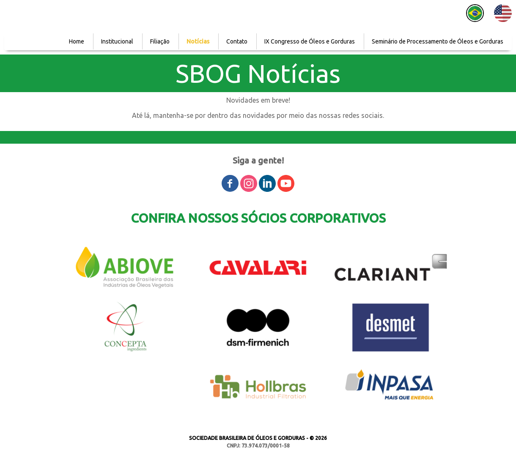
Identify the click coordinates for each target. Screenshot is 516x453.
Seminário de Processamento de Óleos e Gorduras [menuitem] (437, 41)
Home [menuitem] (76, 41)
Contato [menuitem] (236, 41)
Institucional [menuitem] (117, 41)
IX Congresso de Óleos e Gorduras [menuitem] (309, 41)
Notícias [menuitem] (198, 41)
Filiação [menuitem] (160, 41)
